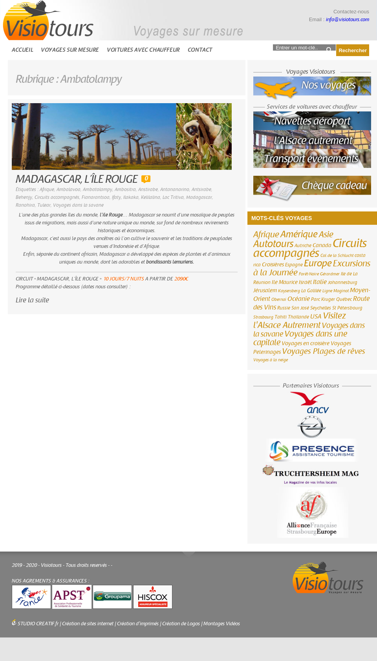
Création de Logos (181, 624)
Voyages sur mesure (70, 50)
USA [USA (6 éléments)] (316, 316)
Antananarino (174, 189)
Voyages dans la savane (78, 205)
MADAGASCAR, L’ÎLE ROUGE (76, 179)
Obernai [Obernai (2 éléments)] (278, 299)
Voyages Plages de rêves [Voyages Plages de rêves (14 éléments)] (323, 351)
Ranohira (25, 205)
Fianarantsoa (96, 197)
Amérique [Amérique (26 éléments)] (299, 234)
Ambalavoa (69, 189)
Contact (200, 50)
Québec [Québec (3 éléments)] (344, 299)
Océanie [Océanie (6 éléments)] (298, 298)
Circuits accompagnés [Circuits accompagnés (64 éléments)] (310, 248)
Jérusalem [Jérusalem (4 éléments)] (265, 291)
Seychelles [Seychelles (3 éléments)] (320, 308)
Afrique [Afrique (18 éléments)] (266, 234)
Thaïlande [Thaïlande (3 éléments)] (298, 317)
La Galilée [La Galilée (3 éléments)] (311, 290)
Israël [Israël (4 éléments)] (305, 282)
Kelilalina (150, 197)
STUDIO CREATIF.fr (38, 624)
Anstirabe (148, 189)
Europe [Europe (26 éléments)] (318, 263)
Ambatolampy (97, 189)
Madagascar (199, 197)
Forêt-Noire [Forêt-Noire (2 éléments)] (309, 274)
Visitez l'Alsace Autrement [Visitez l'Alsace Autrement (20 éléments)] (299, 320)
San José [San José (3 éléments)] (300, 308)
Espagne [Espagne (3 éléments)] (294, 265)
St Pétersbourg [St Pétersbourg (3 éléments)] (347, 308)
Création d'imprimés (138, 624)
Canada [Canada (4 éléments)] (322, 245)
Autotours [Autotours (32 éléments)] (273, 244)
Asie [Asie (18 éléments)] (326, 234)
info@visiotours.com (347, 19)
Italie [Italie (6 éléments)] (320, 282)
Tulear (44, 205)
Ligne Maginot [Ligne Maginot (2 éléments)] (335, 290)
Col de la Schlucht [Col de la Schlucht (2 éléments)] (336, 255)
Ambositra (125, 189)
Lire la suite (32, 300)
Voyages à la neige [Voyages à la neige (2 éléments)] (270, 359)
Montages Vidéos (221, 624)
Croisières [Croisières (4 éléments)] (273, 265)
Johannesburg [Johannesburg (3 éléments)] (342, 282)
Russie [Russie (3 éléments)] (283, 308)
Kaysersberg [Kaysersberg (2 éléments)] (289, 290)
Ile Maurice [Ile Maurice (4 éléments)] (285, 282)
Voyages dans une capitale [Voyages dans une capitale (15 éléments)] (300, 338)
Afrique (47, 189)
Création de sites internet (87, 624)
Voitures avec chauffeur (143, 50)
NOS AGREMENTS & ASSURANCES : (51, 581)
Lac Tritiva (173, 197)
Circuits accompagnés (57, 197)
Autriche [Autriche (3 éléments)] (303, 245)
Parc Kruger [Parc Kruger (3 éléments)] (323, 299)
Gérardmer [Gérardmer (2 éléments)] (330, 274)
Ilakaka (131, 197)
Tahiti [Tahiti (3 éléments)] (281, 317)
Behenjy (24, 197)
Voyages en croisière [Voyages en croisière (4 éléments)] (305, 344)
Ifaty (116, 197)
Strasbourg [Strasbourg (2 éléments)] (263, 317)
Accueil (22, 50)
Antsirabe (201, 189)
